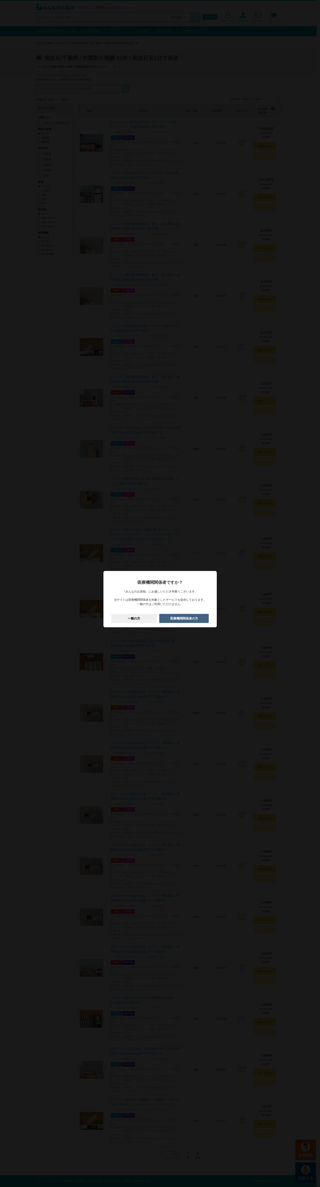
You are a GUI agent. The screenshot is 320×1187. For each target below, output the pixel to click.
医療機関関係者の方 (184, 618)
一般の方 (134, 618)
